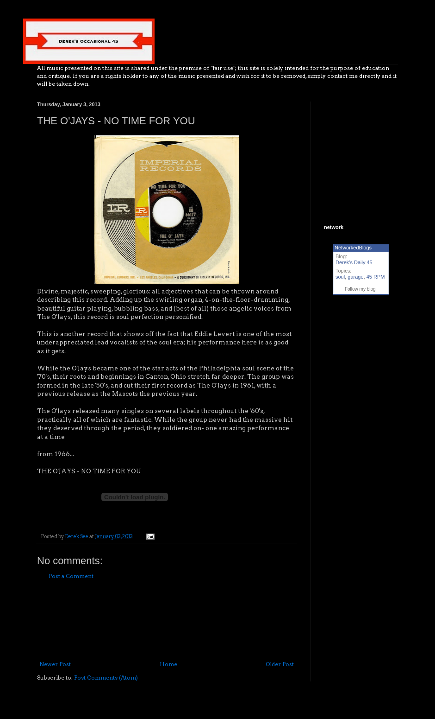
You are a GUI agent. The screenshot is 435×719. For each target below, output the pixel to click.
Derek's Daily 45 (354, 262)
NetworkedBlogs (353, 247)
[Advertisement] (167, 620)
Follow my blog (360, 289)
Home (168, 664)
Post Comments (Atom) (106, 677)
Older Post (280, 664)
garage (355, 277)
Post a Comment (71, 576)
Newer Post (55, 664)
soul (340, 277)
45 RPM (376, 277)
